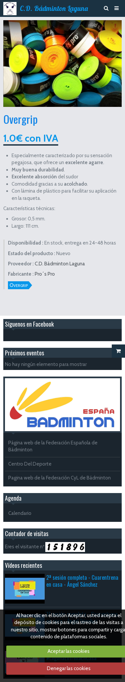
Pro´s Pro (45, 274)
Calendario (19, 513)
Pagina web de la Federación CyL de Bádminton (59, 478)
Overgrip (19, 285)
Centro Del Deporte (30, 464)
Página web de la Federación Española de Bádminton (53, 446)
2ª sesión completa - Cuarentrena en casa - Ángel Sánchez (82, 580)
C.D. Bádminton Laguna (54, 8)
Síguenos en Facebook (29, 324)
